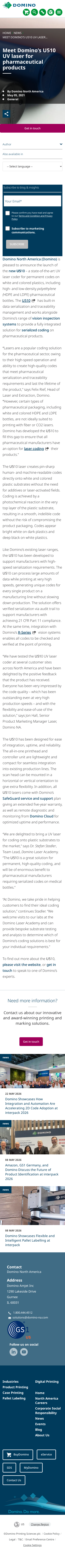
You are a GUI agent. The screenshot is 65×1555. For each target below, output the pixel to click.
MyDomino (31, 1468)
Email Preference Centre (39, 1539)
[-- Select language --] (32, 166)
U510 (26, 300)
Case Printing (13, 1393)
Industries (11, 1381)
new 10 (17, 271)
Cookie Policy (52, 1533)
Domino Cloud (41, 816)
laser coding (34, 448)
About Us (42, 1435)
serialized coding (35, 330)
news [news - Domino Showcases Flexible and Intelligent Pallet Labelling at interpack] (6, 1189)
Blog (38, 1429)
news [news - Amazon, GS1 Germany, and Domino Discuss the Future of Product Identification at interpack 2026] (6, 1123)
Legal (12, 1539)
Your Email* (13, 201)
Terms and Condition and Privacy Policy (32, 217)
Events (40, 1424)
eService (46, 1454)
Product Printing (15, 1387)
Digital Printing (47, 1381)
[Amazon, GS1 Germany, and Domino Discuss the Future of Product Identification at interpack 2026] (32, 1152)
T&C (20, 1539)
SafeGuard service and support (28, 798)
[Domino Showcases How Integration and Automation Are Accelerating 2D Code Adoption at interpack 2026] (32, 1086)
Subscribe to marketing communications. (28, 230)
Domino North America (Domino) (30, 259)
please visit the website (22, 964)
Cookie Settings (32, 1545)
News (39, 1418)
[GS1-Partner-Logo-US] (24, 1330)
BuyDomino (18, 1454)
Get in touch (32, 128)
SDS (9, 1468)
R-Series (24, 632)
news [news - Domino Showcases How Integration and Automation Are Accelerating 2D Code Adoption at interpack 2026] (6, 1057)
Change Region (40, 1524)
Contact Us (14, 1480)
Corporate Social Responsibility (48, 1410)
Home (40, 1393)
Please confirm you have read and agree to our (32, 216)
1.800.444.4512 (22, 1312)
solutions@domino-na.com (30, 1317)
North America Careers (46, 1400)
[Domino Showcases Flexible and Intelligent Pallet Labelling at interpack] (32, 1218)
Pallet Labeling (14, 1398)
